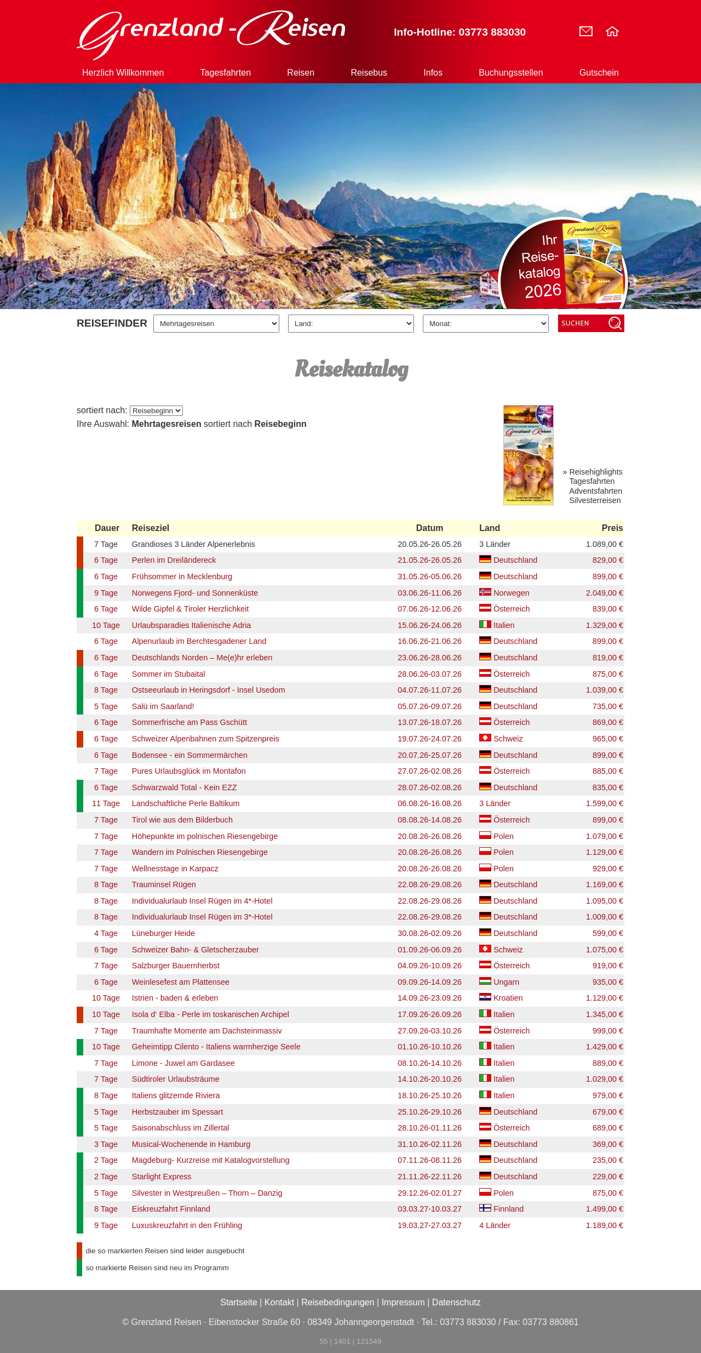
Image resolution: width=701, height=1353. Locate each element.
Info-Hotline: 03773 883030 (460, 32)
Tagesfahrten (225, 72)
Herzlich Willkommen (123, 72)
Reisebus (368, 72)
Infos (433, 72)
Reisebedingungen (337, 1302)
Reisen (300, 72)
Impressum (403, 1302)
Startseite (238, 1302)
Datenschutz (456, 1302)
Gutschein (599, 72)
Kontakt (279, 1302)
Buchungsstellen (511, 72)
